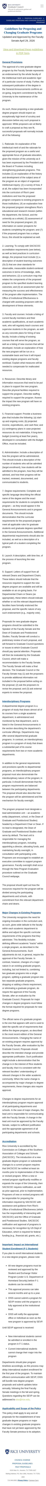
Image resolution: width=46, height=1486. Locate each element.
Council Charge (22, 1460)
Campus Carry (34, 1480)
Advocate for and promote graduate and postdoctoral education (19, 10)
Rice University (14, 5)
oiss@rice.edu (23, 1399)
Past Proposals (23, 1467)
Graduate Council (15, 7)
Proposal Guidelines (22, 1463)
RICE (19, 18)
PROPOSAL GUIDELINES (33, 18)
